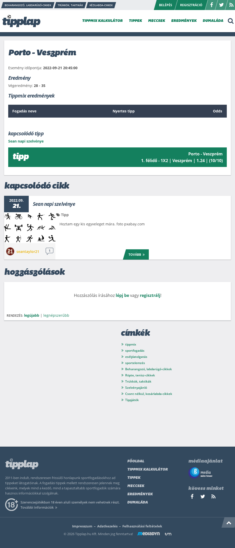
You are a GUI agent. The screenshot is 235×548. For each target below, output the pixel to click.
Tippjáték (132, 400)
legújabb (31, 315)
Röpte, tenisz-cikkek (140, 375)
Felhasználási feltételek (142, 526)
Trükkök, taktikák (138, 381)
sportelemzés (135, 363)
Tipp (65, 214)
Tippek (133, 478)
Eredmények (140, 494)
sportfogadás (134, 350)
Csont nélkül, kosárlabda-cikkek (148, 394)
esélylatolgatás (136, 357)
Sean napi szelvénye (54, 204)
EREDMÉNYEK (184, 21)
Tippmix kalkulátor (147, 470)
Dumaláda (137, 503)
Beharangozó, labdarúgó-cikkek (148, 369)
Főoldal (135, 461)
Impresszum (82, 526)
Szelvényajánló (136, 387)
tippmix (130, 344)
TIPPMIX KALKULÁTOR (102, 21)
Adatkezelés (107, 526)
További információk (40, 507)
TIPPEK (135, 21)
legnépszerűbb (56, 315)
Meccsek (135, 486)
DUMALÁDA (213, 21)
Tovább (137, 254)
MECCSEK (156, 21)
